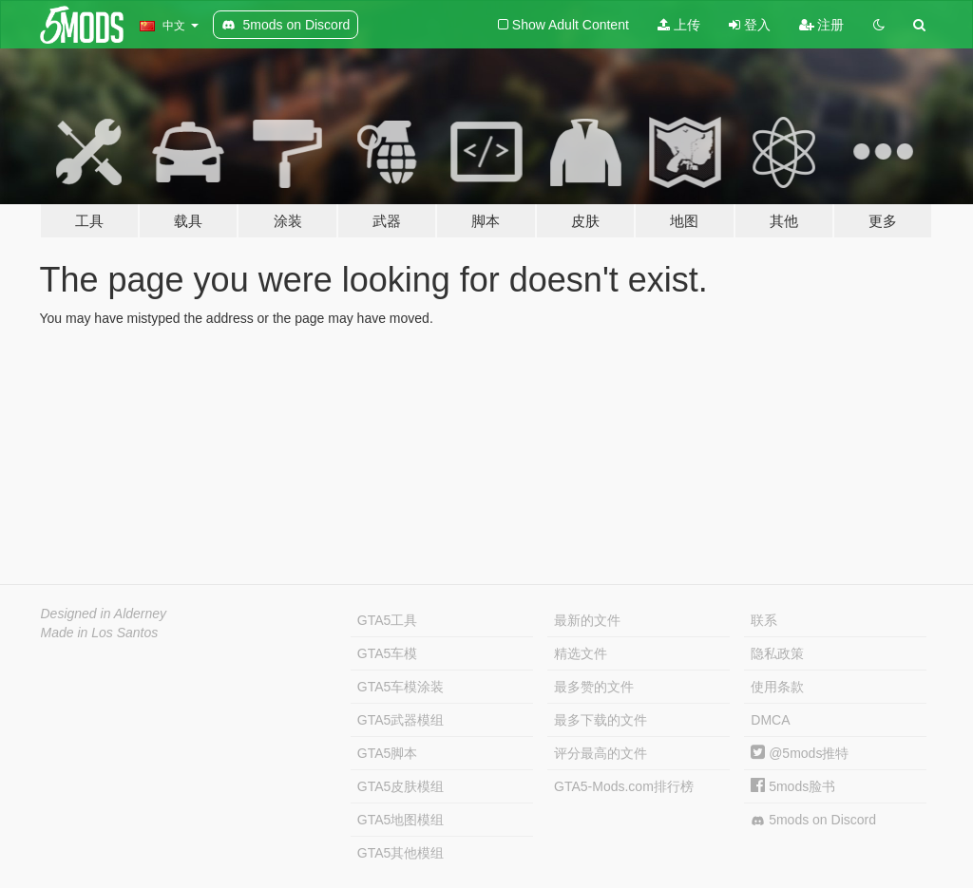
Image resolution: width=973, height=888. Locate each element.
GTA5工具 (387, 620)
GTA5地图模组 (401, 819)
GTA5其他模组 (401, 852)
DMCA (770, 719)
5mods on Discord (813, 820)
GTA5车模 (387, 653)
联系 (764, 620)
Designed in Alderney (104, 613)
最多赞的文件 (594, 686)
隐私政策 (777, 653)
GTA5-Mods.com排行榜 (624, 786)
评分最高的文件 (600, 753)
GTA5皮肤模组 (401, 786)
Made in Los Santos (100, 632)
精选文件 (580, 653)
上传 (679, 24)
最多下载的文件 (600, 719)
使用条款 (777, 686)
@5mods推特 (800, 753)
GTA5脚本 (387, 753)
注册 (822, 24)
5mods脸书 (793, 786)
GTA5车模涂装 (401, 686)
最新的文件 (587, 620)
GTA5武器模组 (401, 719)
